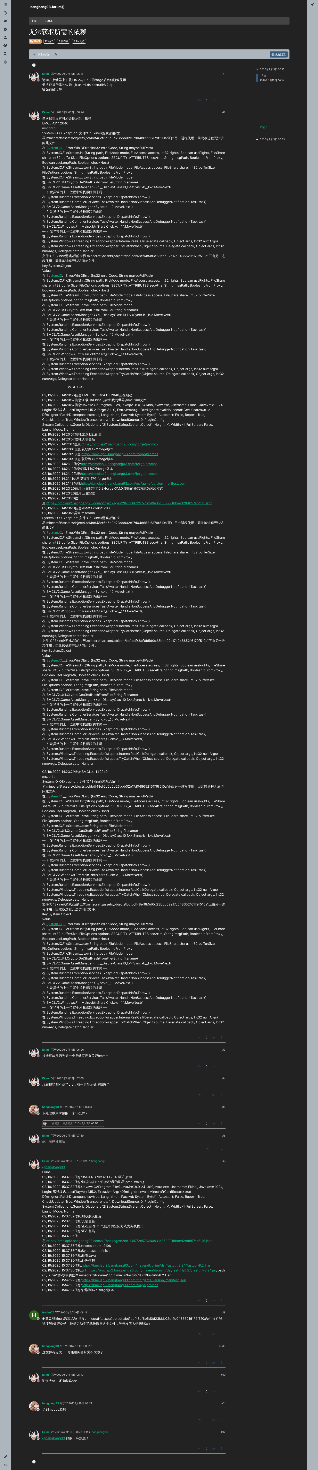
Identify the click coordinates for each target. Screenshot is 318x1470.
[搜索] (5, 54)
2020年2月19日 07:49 (70, 1135)
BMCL (35, 41)
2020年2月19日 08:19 (70, 1374)
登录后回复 (278, 54)
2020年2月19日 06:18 (70, 73)
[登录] (312, 5)
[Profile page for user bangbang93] (34, 1110)
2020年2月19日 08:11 (73, 1312)
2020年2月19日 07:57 (68, 1161)
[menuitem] (312, 5)
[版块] (5, 5)
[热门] (5, 29)
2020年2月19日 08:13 (78, 1346)
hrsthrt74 (48, 1312)
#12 (223, 1432)
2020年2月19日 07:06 (70, 1078)
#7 (224, 1161)
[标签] (5, 21)
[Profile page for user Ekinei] (34, 76)
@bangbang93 (53, 1167)
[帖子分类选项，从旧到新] (41, 54)
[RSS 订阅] (55, 54)
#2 (224, 112)
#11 (223, 1403)
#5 (224, 1107)
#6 (224, 1135)
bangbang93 (50, 1107)
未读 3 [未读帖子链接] (263, 127)
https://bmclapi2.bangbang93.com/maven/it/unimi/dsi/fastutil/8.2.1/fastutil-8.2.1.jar (146, 1265)
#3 (224, 1049)
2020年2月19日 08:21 (78, 1403)
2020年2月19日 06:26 (70, 1049)
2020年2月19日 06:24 (70, 112)
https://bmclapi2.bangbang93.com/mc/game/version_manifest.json (133, 483)
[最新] (5, 13)
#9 (224, 1346)
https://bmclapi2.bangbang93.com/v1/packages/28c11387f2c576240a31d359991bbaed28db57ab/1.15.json (129, 503)
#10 (223, 1374)
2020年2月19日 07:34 (78, 1107)
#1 (224, 73)
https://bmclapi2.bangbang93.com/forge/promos (119, 444)
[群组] (5, 46)
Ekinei (46, 73)
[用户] (5, 37)
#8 (224, 1312)
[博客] (5, 62)
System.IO (54, 148)
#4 (224, 1078)
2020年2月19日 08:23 (68, 1432)
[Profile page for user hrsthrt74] (34, 1315)
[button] (5, 1457)
